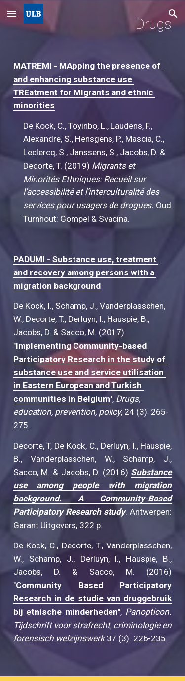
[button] (12, 13)
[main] (92, 340)
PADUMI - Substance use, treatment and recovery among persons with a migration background (85, 272)
